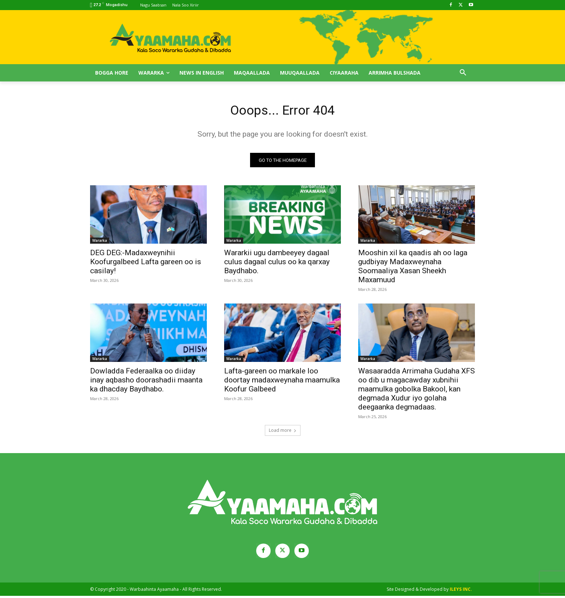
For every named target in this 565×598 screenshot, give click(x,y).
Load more (283, 432)
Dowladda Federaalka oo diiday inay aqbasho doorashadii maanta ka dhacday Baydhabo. (146, 382)
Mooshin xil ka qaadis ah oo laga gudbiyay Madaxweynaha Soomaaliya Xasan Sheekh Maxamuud (412, 268)
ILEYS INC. (461, 591)
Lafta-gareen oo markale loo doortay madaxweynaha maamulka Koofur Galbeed (282, 382)
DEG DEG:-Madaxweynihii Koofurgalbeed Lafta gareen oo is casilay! (145, 264)
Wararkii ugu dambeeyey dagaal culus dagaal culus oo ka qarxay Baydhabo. (277, 264)
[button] (463, 72)
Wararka (99, 242)
